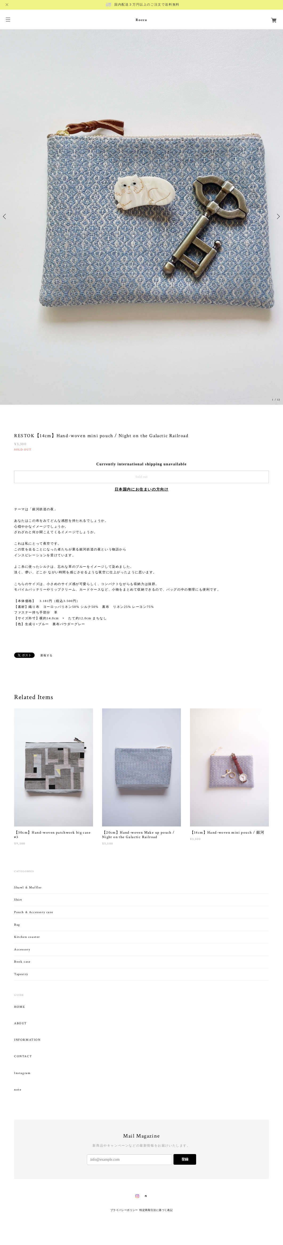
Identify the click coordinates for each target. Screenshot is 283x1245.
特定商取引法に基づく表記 (156, 1210)
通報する (46, 655)
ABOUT (20, 1023)
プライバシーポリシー (124, 1210)
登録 (184, 1159)
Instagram (22, 1073)
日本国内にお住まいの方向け (142, 489)
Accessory (22, 949)
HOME (19, 1007)
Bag (17, 925)
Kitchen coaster (27, 937)
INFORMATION (27, 1040)
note (17, 1090)
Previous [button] (5, 216)
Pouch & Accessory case (34, 912)
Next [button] (277, 216)
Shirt (18, 900)
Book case (22, 962)
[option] (141, 216)
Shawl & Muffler (28, 887)
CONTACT (23, 1056)
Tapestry (21, 974)
